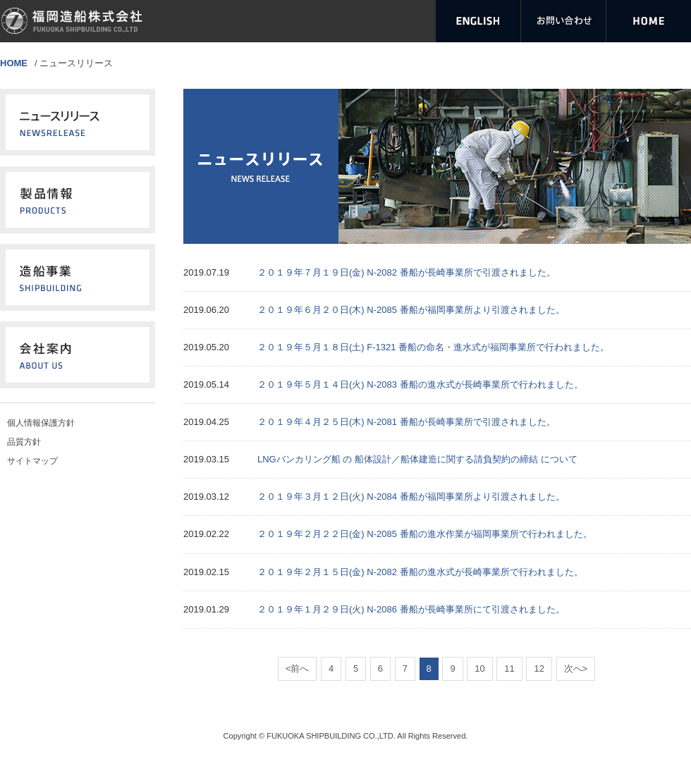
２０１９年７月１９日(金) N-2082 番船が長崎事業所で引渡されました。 (406, 272)
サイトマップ (32, 461)
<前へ (298, 668)
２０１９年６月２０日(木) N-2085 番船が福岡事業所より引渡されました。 (411, 309)
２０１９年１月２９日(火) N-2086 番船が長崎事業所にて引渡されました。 (411, 609)
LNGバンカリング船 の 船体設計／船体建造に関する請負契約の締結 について (417, 459)
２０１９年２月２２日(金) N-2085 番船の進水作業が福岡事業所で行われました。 (424, 534)
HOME (13, 63)
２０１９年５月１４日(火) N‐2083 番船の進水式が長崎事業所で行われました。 (420, 384)
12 (539, 668)
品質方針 (24, 442)
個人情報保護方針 (41, 423)
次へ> (576, 668)
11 (509, 668)
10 (479, 668)
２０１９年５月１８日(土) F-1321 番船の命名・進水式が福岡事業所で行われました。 (433, 347)
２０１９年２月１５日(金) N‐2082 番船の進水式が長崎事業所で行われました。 (420, 572)
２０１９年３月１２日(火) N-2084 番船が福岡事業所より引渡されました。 (411, 496)
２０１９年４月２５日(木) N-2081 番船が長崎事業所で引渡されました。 (406, 422)
